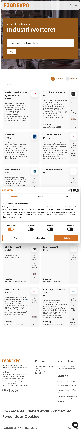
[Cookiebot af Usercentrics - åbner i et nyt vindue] (69, 190)
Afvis (15, 238)
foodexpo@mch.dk (68, 368)
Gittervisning (57, 79)
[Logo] (16, 5)
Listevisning (72, 79)
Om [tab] (67, 196)
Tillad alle (66, 238)
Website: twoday (73, 428)
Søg (11, 51)
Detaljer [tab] (40, 196)
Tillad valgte (40, 238)
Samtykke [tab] (14, 196)
